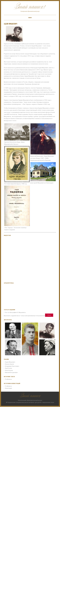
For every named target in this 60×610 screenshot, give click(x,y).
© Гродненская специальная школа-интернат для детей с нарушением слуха (30, 402)
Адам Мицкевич (10, 23)
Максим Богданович (11, 372)
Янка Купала (9, 370)
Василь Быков (9, 364)
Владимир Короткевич (12, 366)
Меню (30, 17)
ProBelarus (8, 379)
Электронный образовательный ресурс (30, 400)
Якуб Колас (8, 368)
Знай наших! (30, 8)
